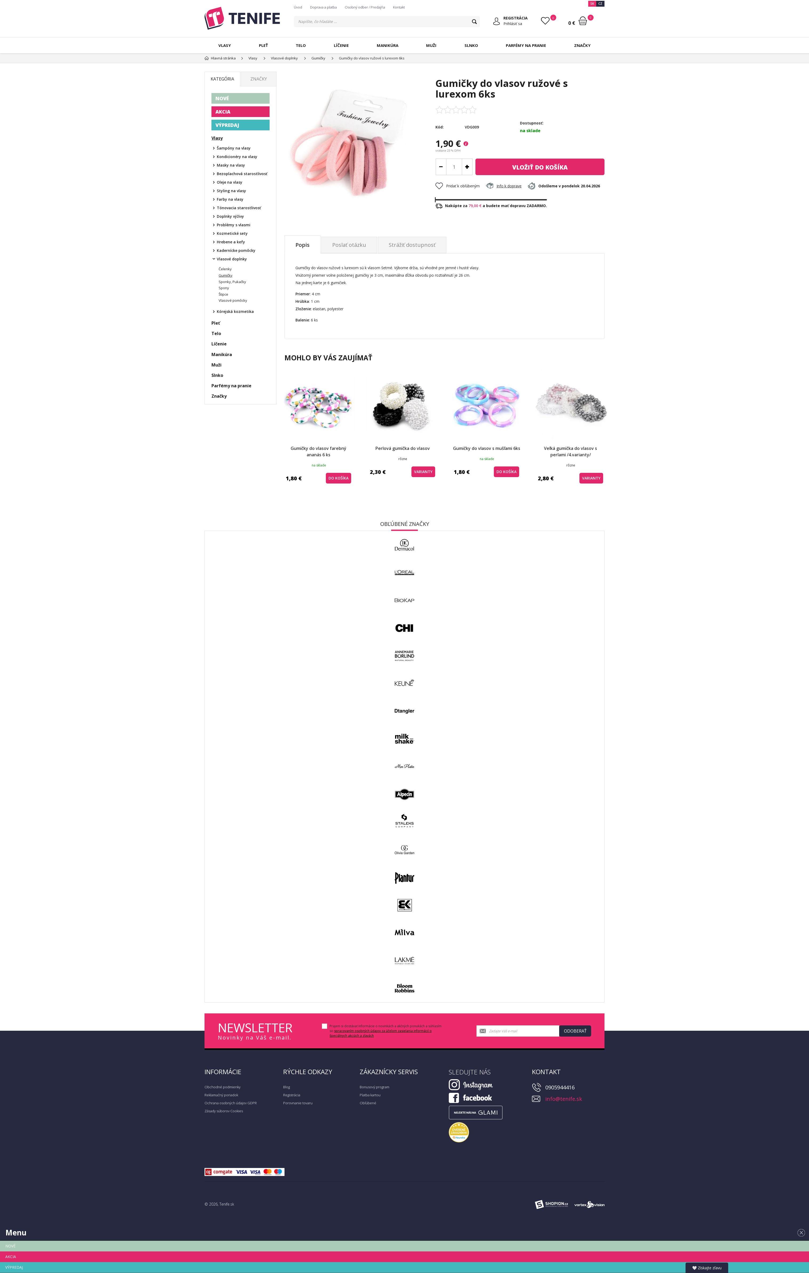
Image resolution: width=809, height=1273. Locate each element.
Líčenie (341, 45)
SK (592, 3)
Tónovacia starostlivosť (239, 207)
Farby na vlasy (230, 199)
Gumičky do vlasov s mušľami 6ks (486, 448)
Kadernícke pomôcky (236, 250)
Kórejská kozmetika (235, 311)
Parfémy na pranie (526, 45)
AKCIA (222, 111)
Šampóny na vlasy (234, 148)
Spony (224, 287)
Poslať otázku (349, 244)
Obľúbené (368, 1103)
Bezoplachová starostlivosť (242, 173)
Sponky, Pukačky (232, 281)
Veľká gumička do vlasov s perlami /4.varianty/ (570, 451)
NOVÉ (222, 98)
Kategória (222, 79)
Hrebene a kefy (231, 241)
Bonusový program (374, 1087)
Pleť (263, 45)
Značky (582, 45)
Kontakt (399, 7)
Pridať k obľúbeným (457, 185)
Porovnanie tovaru (298, 1103)
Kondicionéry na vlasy (237, 156)
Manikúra (387, 45)
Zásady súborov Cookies (224, 1111)
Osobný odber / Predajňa (365, 7)
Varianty (423, 471)
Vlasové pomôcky (233, 300)
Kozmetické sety (232, 233)
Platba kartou (370, 1095)
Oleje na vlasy (229, 182)
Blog (286, 1087)
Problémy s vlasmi (233, 224)
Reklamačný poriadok (221, 1095)
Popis (302, 244)
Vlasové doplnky (232, 258)
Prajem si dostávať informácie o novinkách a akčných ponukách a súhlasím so (386, 1031)
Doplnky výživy (230, 216)
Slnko (471, 45)
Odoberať (575, 1031)
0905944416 (560, 1087)
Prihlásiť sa (512, 23)
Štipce (223, 294)
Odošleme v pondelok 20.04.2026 (564, 185)
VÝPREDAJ (227, 125)
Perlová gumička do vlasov (402, 448)
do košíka (540, 167)
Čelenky (225, 269)
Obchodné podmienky (223, 1087)
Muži (431, 45)
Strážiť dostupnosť (412, 244)
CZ (600, 3)
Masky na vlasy (231, 165)
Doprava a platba (323, 7)
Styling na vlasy (231, 190)
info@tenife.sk (563, 1099)
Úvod (298, 7)
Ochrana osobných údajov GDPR (231, 1103)
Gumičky (226, 275)
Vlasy (224, 45)
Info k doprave (504, 185)
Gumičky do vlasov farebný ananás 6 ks (318, 451)
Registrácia (291, 1095)
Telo (301, 45)
